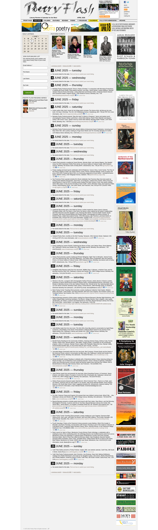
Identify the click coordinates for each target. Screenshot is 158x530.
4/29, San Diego (88, 56)
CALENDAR (93, 20)
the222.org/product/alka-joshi (71, 114)
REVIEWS (65, 20)
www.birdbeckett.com (59, 366)
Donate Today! (104, 16)
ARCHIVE (122, 20)
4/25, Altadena (58, 54)
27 (42, 49)
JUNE (35, 36)
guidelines (127, 11)
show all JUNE (67, 66)
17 (32, 46)
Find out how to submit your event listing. (82, 74)
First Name (26, 72)
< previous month (56, 66)
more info (31, 102)
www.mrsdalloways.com (69, 249)
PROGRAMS (82, 20)
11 (35, 43)
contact (126, 13)
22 (25, 49)
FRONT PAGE (27, 20)
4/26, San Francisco (74, 56)
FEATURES (56, 20)
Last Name (26, 78)
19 (39, 46)
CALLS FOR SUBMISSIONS (108, 20)
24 (32, 49)
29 (25, 51)
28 (46, 49)
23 (28, 49)
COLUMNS (47, 20)
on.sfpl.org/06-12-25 (58, 187)
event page (82, 95)
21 (46, 46)
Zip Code (25, 85)
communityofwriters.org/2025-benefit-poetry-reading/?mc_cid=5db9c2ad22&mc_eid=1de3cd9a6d (81, 347)
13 (42, 43)
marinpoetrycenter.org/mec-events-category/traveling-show (96, 293)
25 (35, 49)
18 (35, 46)
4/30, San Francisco (105, 59)
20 (42, 46)
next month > (77, 66)
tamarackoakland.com (84, 238)
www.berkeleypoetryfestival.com (62, 95)
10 (32, 43)
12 (39, 43)
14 (46, 43)
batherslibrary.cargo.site (97, 174)
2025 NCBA (37, 20)
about (125, 5)
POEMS (72, 20)
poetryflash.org (107, 165)
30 (28, 51)
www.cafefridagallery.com (73, 452)
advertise (126, 7)
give (125, 9)
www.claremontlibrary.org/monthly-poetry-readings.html (91, 428)
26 (39, 49)
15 (25, 46)
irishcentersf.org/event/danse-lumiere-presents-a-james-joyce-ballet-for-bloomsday (81, 218)
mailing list (127, 16)
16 (28, 46)
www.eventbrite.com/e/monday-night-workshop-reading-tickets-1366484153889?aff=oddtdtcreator (82, 304)
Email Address (27, 65)
